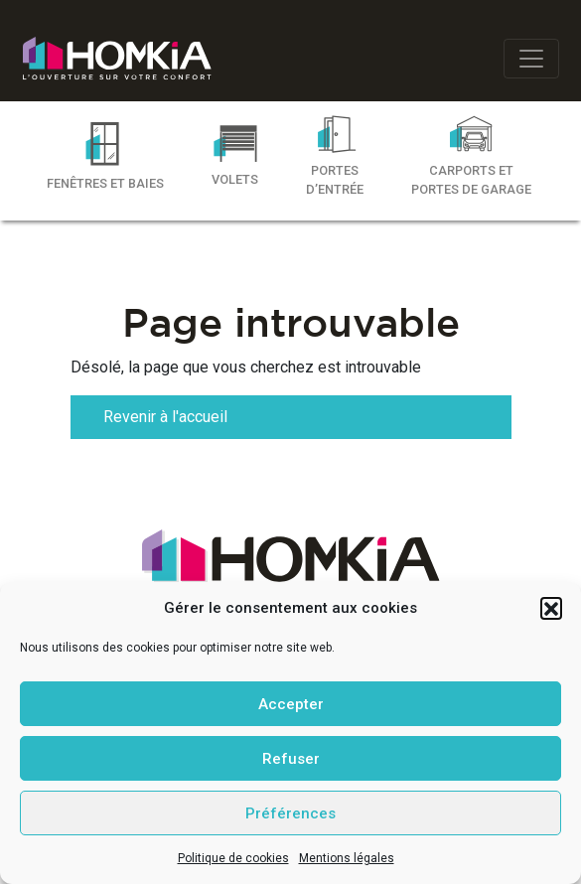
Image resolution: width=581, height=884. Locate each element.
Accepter (291, 704)
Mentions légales (346, 858)
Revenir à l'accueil (165, 416)
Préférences (290, 813)
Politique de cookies (233, 858)
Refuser (291, 759)
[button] (551, 608)
